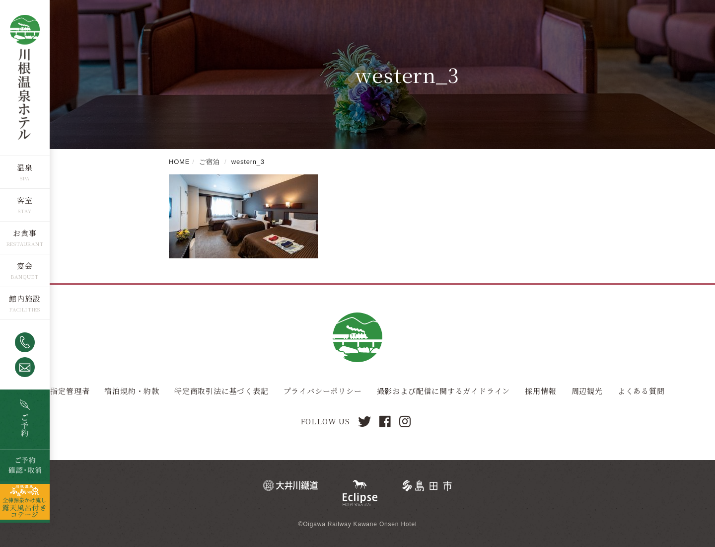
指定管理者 (69, 391)
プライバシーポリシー (323, 391)
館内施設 (24, 298)
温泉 (25, 166)
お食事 (24, 232)
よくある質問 (641, 391)
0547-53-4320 (24, 342)
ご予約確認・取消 (25, 465)
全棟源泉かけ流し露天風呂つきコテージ (25, 501)
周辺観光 (587, 391)
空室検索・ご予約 (25, 419)
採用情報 (540, 391)
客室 (25, 199)
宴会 (25, 265)
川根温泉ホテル (25, 77)
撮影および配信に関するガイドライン (443, 391)
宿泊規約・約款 (131, 391)
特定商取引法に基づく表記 (221, 391)
